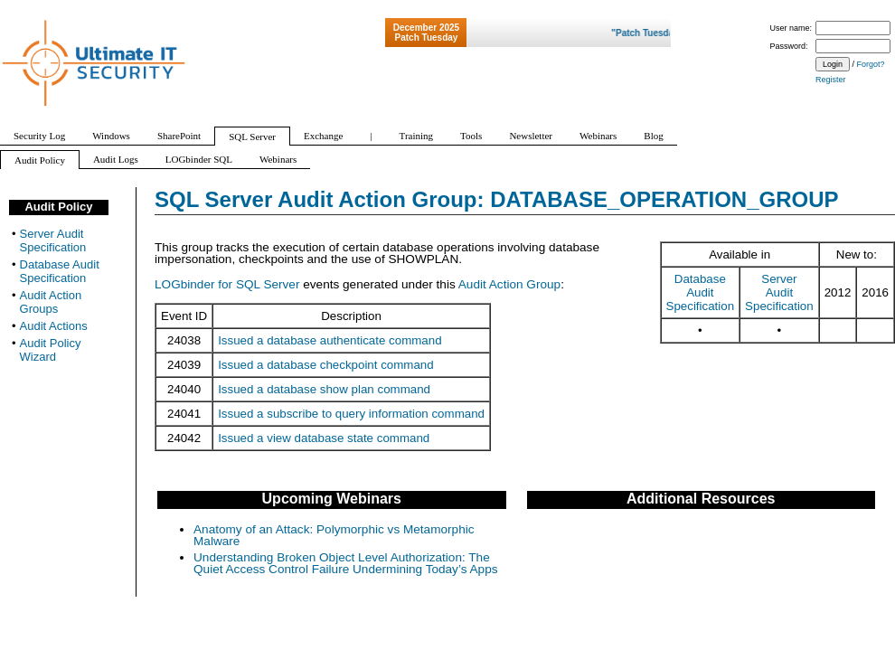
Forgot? (871, 64)
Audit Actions (54, 326)
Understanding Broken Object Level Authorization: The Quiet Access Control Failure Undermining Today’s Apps (345, 564)
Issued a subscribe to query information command (351, 413)
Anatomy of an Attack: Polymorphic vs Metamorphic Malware (334, 536)
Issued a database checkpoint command (326, 365)
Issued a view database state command (323, 438)
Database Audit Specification (700, 292)
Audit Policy (58, 206)
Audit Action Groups (51, 302)
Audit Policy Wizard (50, 349)
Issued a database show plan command (324, 389)
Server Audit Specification (779, 292)
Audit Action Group (509, 284)
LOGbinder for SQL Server (227, 284)
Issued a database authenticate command (329, 340)
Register (830, 79)
